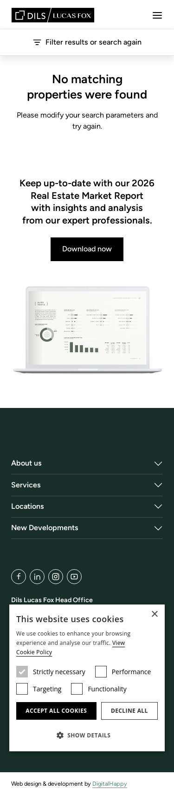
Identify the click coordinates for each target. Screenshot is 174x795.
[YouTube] (74, 576)
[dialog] (87, 677)
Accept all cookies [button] (56, 711)
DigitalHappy (109, 783)
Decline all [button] (129, 711)
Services (26, 484)
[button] (87, 735)
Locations (27, 506)
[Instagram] (55, 576)
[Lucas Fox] (53, 15)
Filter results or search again (87, 42)
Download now (87, 248)
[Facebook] (18, 576)
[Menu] (157, 15)
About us (26, 463)
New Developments (44, 527)
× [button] (154, 614)
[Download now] (87, 330)
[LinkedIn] (37, 576)
